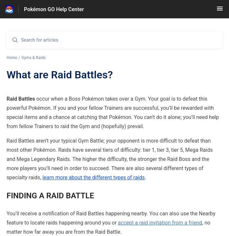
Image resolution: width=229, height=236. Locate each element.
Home (12, 57)
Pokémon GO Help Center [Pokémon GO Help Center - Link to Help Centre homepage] (54, 9)
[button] (220, 11)
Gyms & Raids (33, 57)
